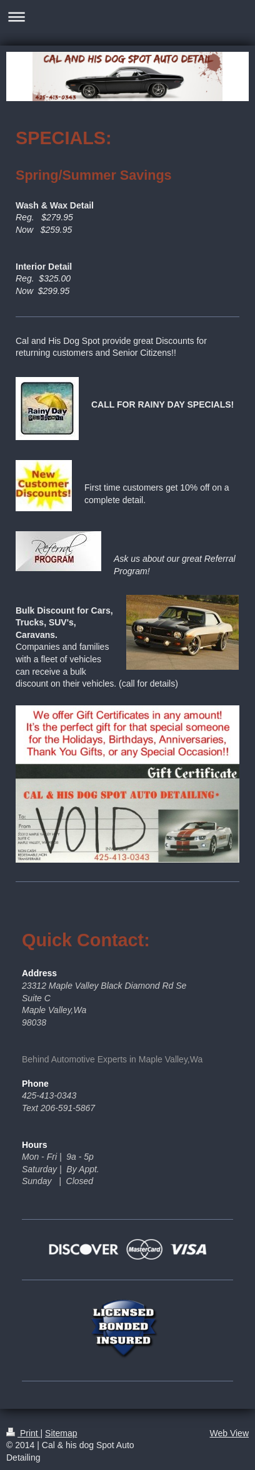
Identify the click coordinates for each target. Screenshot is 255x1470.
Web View (229, 1433)
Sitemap (61, 1433)
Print (23, 1433)
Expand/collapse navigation (127, 16)
